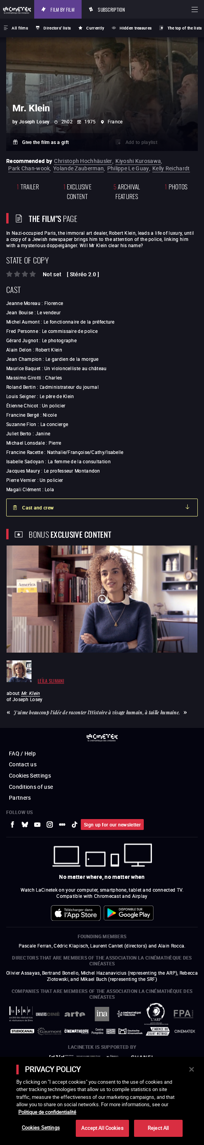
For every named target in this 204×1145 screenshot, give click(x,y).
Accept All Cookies (102, 1127)
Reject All (158, 1127)
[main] (102, 1101)
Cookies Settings (41, 1127)
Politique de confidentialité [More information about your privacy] (47, 1112)
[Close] (191, 1069)
